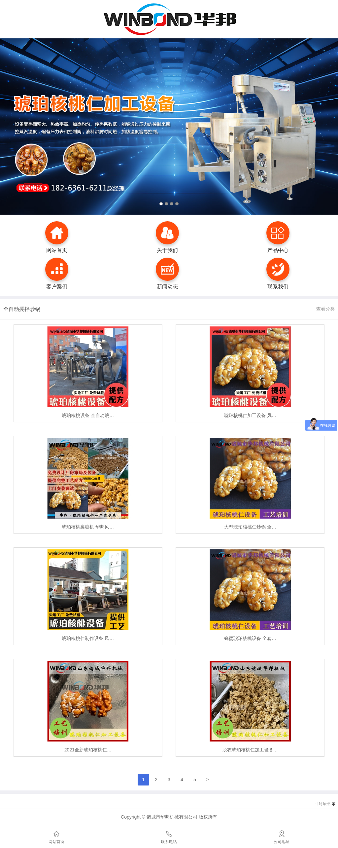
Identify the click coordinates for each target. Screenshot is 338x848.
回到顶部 (322, 803)
